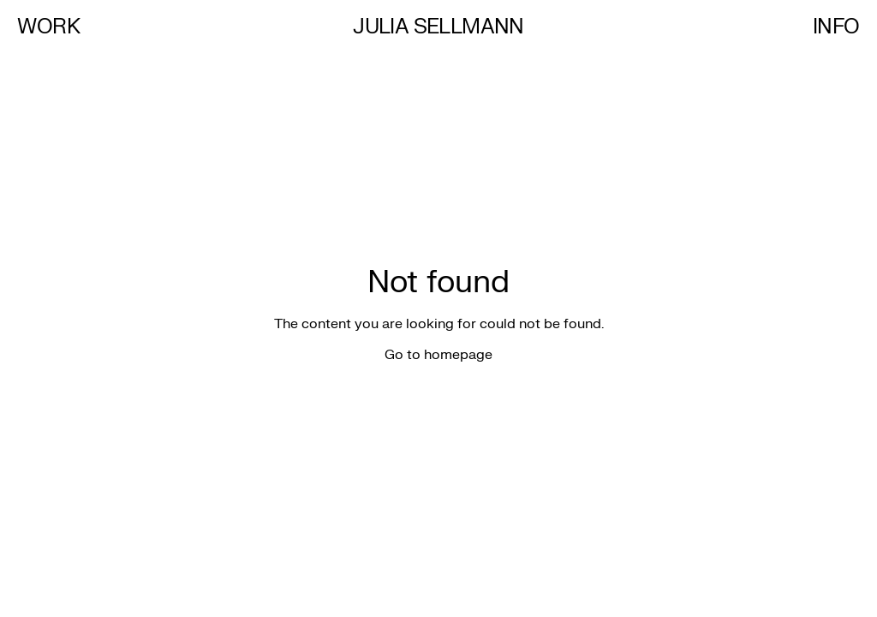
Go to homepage (438, 354)
